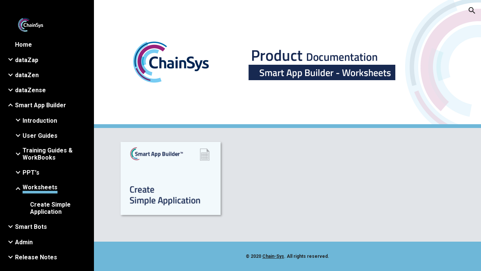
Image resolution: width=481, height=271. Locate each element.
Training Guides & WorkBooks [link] (48, 154)
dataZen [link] (27, 75)
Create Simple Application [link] (50, 208)
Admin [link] (24, 242)
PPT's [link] (31, 172)
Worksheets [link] (40, 187)
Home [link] (23, 44)
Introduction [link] (40, 120)
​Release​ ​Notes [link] (36, 257)
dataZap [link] (26, 60)
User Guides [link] (40, 135)
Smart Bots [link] (31, 226)
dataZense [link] (30, 90)
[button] (472, 11)
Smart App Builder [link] (40, 105)
